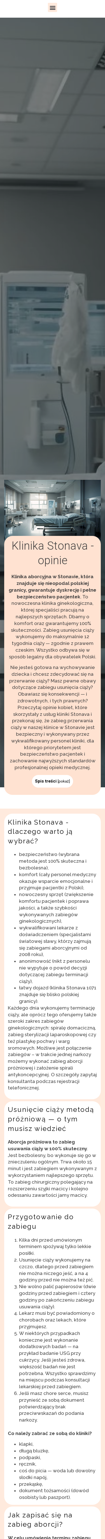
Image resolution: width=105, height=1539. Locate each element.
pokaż (64, 781)
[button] (52, 7)
